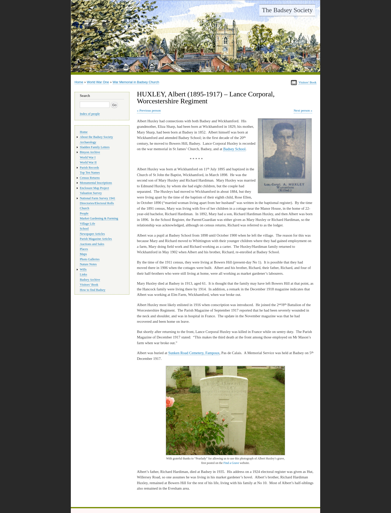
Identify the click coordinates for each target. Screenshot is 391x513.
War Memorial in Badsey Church (136, 82)
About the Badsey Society (96, 137)
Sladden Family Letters (94, 147)
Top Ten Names (90, 172)
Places (84, 249)
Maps (83, 254)
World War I (88, 157)
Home (79, 82)
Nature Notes (88, 264)
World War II (88, 162)
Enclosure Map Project (94, 188)
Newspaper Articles (92, 234)
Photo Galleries (89, 259)
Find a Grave (231, 463)
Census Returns (90, 178)
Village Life (87, 223)
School (84, 228)
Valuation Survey (91, 193)
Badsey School (234, 149)
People (84, 213)
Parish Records (89, 167)
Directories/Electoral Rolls (97, 203)
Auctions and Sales (92, 244)
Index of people (90, 114)
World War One (98, 82)
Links (83, 274)
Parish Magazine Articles (96, 239)
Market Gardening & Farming (99, 218)
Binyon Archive (90, 152)
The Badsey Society (287, 10)
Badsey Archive (90, 279)
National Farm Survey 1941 (97, 198)
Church (84, 208)
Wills (83, 269)
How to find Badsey (92, 290)
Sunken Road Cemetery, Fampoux (193, 353)
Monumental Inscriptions (96, 183)
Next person (302, 110)
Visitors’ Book (89, 284)
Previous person (150, 110)
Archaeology (88, 142)
